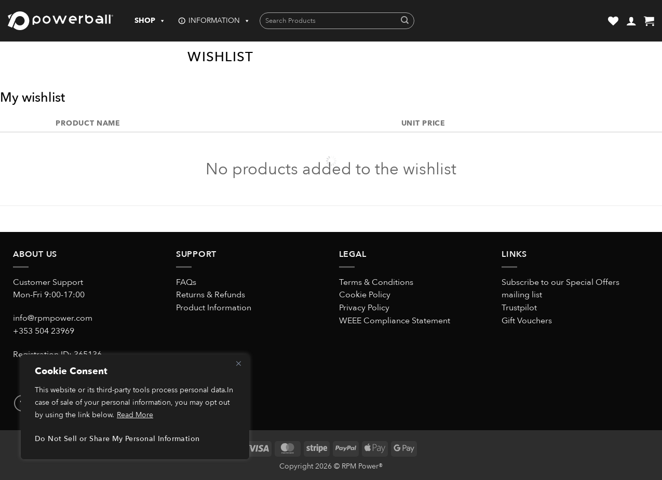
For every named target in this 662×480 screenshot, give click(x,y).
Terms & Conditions (376, 282)
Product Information (213, 307)
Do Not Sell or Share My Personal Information (117, 439)
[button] (631, 20)
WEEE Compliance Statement (394, 320)
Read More (135, 415)
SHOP (150, 21)
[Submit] (404, 21)
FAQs (186, 282)
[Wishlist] (613, 20)
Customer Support (48, 282)
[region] (135, 406)
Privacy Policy (364, 307)
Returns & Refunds (210, 294)
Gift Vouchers (527, 320)
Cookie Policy (364, 294)
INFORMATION (219, 21)
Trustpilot (519, 307)
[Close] (238, 363)
